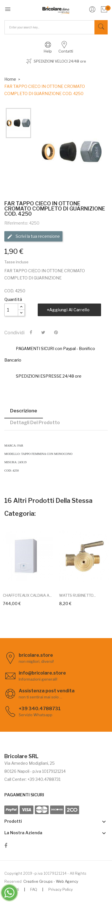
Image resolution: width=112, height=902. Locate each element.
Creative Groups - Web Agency (50, 881)
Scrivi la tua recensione (33, 236)
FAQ (33, 889)
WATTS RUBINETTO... (77, 595)
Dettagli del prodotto (35, 422)
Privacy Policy (60, 889)
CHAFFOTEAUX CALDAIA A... (27, 595)
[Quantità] (11, 310)
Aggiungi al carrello (69, 309)
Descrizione (23, 411)
